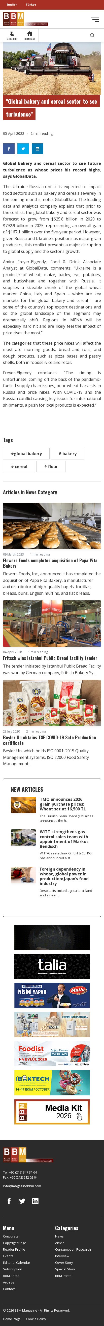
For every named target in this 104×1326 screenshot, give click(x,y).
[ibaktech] (52, 1082)
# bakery (67, 453)
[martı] (52, 1024)
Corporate (11, 1236)
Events (8, 1256)
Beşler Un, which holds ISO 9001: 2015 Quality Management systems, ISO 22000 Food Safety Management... (46, 757)
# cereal (19, 466)
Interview (62, 1256)
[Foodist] (52, 1053)
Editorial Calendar (16, 1262)
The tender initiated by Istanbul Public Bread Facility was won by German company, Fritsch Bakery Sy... (52, 669)
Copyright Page (14, 1243)
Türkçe (31, 4)
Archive (8, 1282)
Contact (9, 1289)
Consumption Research (73, 1249)
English (12, 4)
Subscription (12, 1269)
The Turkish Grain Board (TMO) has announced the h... (66, 818)
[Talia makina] (52, 966)
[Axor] (52, 937)
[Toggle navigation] (94, 19)
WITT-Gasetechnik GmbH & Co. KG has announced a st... (66, 855)
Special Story (65, 1269)
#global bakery (26, 453)
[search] (92, 35)
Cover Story (64, 1262)
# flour (51, 466)
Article (59, 1243)
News (59, 1236)
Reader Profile (14, 1249)
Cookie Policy (36, 1319)
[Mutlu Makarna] (52, 995)
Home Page (12, 1319)
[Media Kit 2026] (52, 1111)
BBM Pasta (11, 1275)
